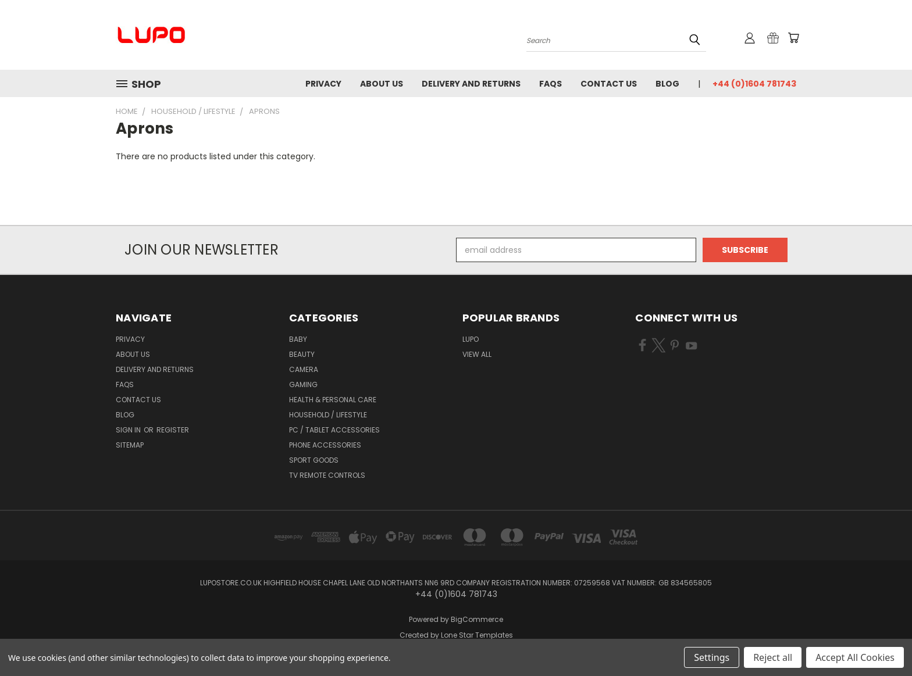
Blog (667, 84)
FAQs (550, 84)
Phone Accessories (325, 445)
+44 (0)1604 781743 (754, 84)
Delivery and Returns (471, 84)
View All (476, 354)
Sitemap (130, 445)
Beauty (302, 354)
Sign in (129, 430)
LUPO (470, 339)
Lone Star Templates (477, 635)
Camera (303, 369)
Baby (298, 339)
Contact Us (608, 84)
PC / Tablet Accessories (334, 430)
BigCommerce (477, 619)
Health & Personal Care (332, 400)
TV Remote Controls (327, 475)
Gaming (303, 384)
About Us (381, 84)
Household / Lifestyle (328, 415)
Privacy (323, 84)
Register (172, 430)
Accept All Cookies (855, 657)
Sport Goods (314, 460)
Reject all (772, 657)
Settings (711, 657)
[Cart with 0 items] (793, 38)
